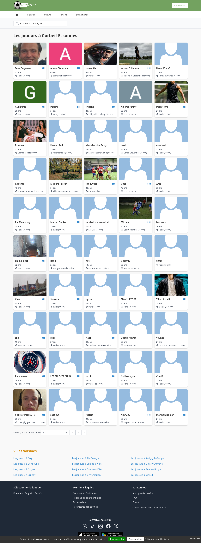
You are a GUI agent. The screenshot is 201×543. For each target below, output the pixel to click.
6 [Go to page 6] (78, 432)
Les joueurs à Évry (22, 458)
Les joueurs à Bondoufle (26, 463)
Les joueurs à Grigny (24, 469)
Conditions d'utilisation (85, 493)
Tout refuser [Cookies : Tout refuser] (195, 539)
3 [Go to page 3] (60, 432)
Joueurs (47, 14)
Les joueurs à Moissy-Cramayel (147, 463)
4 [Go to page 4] (66, 432)
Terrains (63, 14)
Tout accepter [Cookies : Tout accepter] (117, 539)
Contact (136, 502)
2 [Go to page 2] (55, 432)
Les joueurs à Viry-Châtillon (86, 474)
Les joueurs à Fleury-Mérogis (146, 469)
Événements (82, 14)
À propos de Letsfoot (143, 493)
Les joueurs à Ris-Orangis (85, 458)
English (28, 493)
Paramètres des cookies (85, 506)
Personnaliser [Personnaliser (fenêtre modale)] (135, 539)
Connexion (179, 5)
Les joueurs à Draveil (142, 474)
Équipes (31, 14)
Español (39, 493)
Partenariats (79, 502)
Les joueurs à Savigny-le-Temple (147, 458)
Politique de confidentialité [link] (157, 539)
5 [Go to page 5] (72, 432)
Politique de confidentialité (87, 497)
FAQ (134, 497)
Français (18, 493)
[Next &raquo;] (84, 432)
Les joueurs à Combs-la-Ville (86, 463)
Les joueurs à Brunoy (24, 474)
